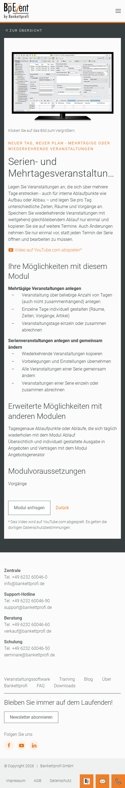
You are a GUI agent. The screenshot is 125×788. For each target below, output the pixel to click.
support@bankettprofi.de (28, 607)
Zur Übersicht (23, 30)
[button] (118, 11)
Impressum (15, 780)
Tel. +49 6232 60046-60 (27, 624)
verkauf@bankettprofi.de (27, 631)
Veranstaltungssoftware (27, 679)
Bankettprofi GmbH (56, 766)
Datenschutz (60, 780)
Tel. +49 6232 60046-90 (27, 600)
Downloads (64, 685)
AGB (37, 780)
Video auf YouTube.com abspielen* (45, 250)
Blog (88, 679)
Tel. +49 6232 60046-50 (27, 648)
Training (67, 679)
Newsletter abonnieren (31, 717)
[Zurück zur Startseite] (16, 11)
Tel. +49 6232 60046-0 (25, 577)
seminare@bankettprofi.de (29, 654)
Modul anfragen (29, 507)
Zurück (62, 507)
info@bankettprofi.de (24, 583)
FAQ (41, 685)
